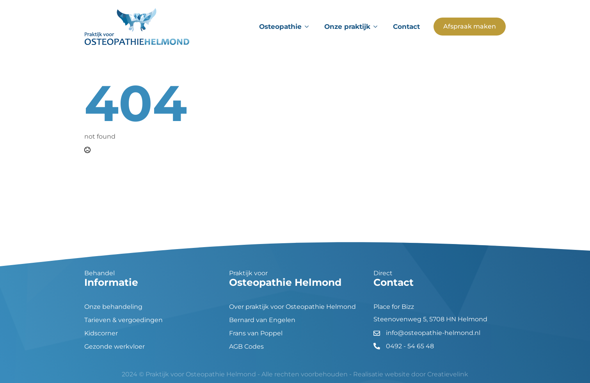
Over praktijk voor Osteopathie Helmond (292, 307)
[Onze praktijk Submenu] (377, 27)
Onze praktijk (347, 26)
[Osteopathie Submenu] (309, 27)
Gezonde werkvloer (114, 347)
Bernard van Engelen (262, 320)
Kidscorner (101, 333)
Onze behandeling (113, 307)
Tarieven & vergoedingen (123, 320)
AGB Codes (246, 347)
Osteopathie (280, 26)
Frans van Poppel (256, 333)
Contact (406, 26)
